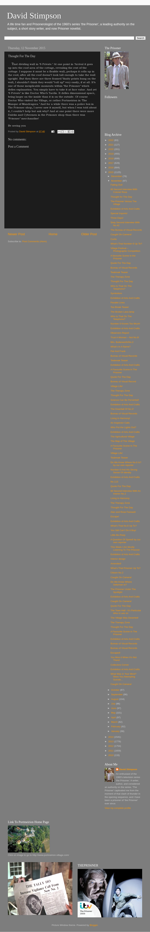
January (115, 731)
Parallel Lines (118, 302)
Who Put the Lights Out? (123, 427)
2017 (111, 163)
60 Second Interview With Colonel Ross (124, 190)
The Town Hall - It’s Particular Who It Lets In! (126, 612)
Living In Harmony (120, 498)
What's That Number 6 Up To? (126, 243)
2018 (111, 158)
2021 (111, 144)
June (114, 708)
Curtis (114, 239)
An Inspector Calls (120, 422)
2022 (111, 140)
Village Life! (117, 386)
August (115, 699)
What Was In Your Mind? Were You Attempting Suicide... (123, 677)
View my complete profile (118, 808)
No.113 (114, 481)
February (116, 726)
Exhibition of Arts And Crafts (125, 209)
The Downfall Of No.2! (122, 409)
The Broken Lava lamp (122, 311)
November (117, 180)
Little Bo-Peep (118, 535)
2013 (111, 741)
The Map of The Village (123, 441)
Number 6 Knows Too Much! (125, 323)
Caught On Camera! (121, 234)
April (114, 717)
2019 (111, 153)
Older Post (89, 234)
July (113, 703)
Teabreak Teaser (119, 272)
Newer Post (16, 234)
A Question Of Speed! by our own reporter (126, 541)
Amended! (116, 563)
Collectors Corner (120, 664)
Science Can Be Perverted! (125, 400)
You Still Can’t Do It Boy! (123, 530)
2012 (111, 746)
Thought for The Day (121, 196)
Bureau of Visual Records (124, 267)
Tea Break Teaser (120, 307)
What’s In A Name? (121, 346)
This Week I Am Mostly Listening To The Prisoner (125, 548)
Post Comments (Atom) (34, 241)
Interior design (118, 559)
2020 (111, 149)
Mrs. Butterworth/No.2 (122, 342)
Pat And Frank (118, 351)
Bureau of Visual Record (123, 381)
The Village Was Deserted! (124, 617)
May (113, 712)
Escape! (115, 516)
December (117, 176)
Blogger (94, 925)
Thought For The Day (122, 281)
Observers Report (120, 333)
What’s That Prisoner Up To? (126, 568)
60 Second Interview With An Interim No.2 (126, 492)
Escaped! (115, 652)
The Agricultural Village (123, 436)
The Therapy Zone (120, 276)
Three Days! (117, 218)
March (114, 722)
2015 (111, 172)
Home (53, 234)
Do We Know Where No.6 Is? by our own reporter (126, 463)
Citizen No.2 (117, 572)
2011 (111, 750)
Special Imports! (119, 213)
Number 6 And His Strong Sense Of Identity (124, 471)
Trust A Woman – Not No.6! (125, 337)
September (117, 694)
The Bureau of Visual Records (126, 230)
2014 (111, 737)
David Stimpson (34, 15)
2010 (111, 755)
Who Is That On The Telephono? (121, 287)
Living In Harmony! (120, 418)
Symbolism (116, 293)
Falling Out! (117, 184)
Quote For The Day (121, 263)
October (115, 690)
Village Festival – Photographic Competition (125, 249)
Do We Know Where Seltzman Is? (121, 583)
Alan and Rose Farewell (123, 512)
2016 (111, 167)
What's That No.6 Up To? (124, 525)
